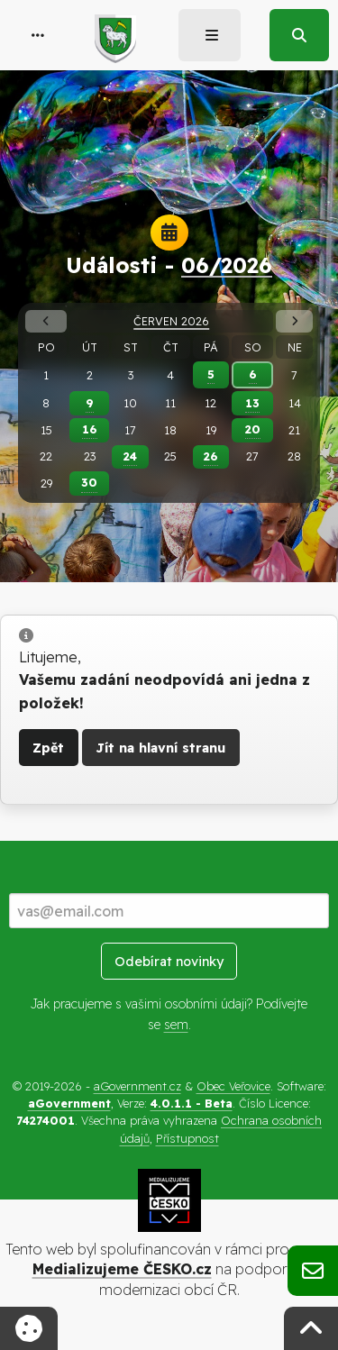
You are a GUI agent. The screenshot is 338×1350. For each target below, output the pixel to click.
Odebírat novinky (169, 961)
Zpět (48, 748)
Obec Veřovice (233, 1086)
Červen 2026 (171, 321)
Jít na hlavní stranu (160, 748)
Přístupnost (187, 1138)
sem (176, 1025)
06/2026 (226, 264)
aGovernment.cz (137, 1086)
